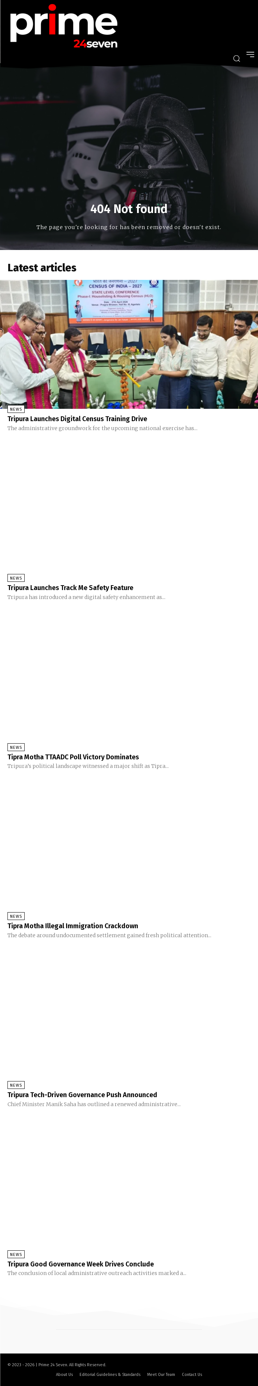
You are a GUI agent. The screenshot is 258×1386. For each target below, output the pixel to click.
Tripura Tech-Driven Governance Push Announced (82, 1095)
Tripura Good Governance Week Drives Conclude (80, 1264)
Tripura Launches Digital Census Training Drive (77, 419)
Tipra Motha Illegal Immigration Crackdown (72, 926)
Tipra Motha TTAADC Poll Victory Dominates (73, 757)
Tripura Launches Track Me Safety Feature (70, 588)
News (16, 409)
